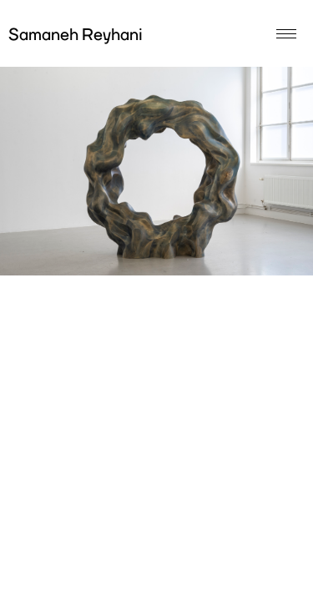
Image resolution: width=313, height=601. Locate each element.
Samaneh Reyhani (75, 36)
